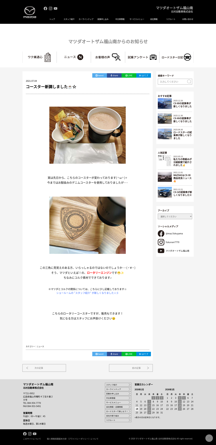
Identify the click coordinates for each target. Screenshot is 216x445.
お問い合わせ (187, 19)
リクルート (170, 19)
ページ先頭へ (209, 438)
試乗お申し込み (112, 393)
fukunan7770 (172, 241)
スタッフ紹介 (69, 19)
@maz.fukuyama (174, 233)
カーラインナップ (86, 19)
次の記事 (39, 367)
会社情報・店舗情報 (114, 406)
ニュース (40, 346)
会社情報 (153, 19)
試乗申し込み (102, 19)
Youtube (55, 8)
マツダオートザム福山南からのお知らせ (108, 41)
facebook (45, 8)
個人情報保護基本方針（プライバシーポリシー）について (73, 438)
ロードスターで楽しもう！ (117, 411)
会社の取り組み (112, 415)
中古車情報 (119, 19)
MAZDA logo (30, 13)
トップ (52, 19)
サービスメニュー (137, 19)
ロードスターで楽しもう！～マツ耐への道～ (193, 52)
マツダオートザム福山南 (173, 10)
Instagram (50, 8)
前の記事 (135, 367)
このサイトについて (32, 438)
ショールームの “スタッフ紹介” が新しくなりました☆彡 (87, 292)
